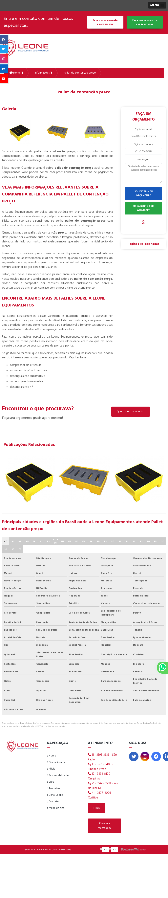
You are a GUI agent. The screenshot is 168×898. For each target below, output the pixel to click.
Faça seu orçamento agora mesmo (105, 22)
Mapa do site (55, 808)
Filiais (51, 769)
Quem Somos (56, 762)
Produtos (53, 788)
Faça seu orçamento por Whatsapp (144, 22)
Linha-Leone (55, 795)
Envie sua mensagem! (104, 825)
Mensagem (143, 160)
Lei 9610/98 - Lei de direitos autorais (49, 726)
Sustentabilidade (58, 775)
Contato (53, 801)
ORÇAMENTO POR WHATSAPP (143, 208)
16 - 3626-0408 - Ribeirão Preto (100, 767)
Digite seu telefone (143, 144)
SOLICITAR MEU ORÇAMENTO (143, 193)
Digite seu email (143, 129)
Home (51, 755)
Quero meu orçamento (130, 411)
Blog (50, 782)
